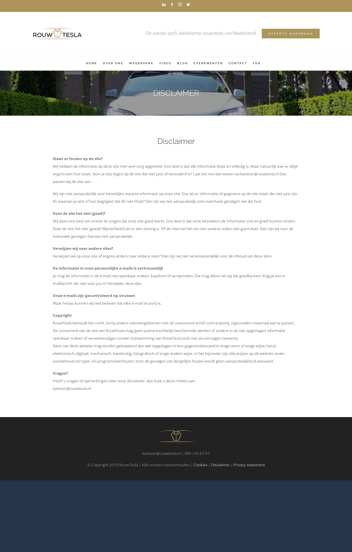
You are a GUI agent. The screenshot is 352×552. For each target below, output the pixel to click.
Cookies (200, 464)
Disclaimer (220, 464)
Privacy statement (249, 464)
